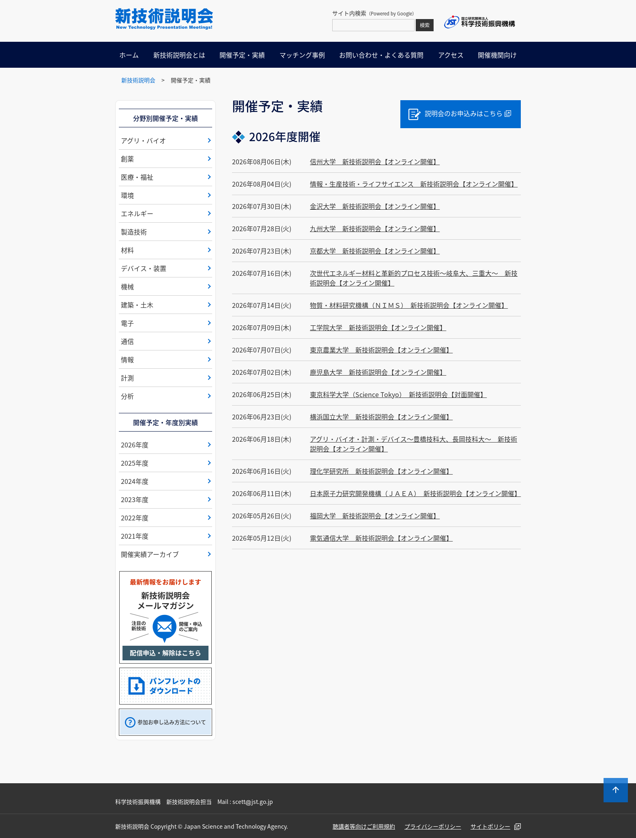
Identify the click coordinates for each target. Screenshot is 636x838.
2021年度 (134, 536)
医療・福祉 (137, 177)
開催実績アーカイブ (150, 554)
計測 (127, 377)
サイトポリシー (490, 826)
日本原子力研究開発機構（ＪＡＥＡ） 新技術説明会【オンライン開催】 (415, 493)
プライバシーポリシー (432, 826)
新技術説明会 (138, 80)
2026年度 (134, 444)
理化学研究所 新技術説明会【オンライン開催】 (381, 471)
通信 (127, 341)
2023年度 (134, 499)
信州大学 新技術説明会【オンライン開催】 (375, 161)
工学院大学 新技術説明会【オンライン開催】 (378, 327)
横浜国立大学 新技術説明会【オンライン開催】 (381, 416)
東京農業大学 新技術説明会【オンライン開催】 (381, 350)
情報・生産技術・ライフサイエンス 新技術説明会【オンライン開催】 (414, 184)
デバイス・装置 (143, 268)
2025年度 (134, 463)
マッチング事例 (302, 55)
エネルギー (137, 213)
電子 (127, 323)
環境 (127, 195)
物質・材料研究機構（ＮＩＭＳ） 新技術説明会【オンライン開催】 (409, 305)
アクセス (451, 55)
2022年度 (134, 517)
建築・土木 (137, 304)
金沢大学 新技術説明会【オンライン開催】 (375, 206)
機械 (127, 286)
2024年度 (134, 481)
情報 (127, 359)
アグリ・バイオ (143, 140)
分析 (127, 396)
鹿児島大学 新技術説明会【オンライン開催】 (378, 372)
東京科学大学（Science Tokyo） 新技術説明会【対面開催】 (398, 394)
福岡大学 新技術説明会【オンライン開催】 (375, 515)
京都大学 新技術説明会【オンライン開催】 (375, 251)
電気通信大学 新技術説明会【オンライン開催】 (381, 538)
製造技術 (134, 231)
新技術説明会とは (179, 55)
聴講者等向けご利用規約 (364, 826)
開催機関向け (497, 55)
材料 (127, 250)
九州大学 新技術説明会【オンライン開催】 (375, 228)
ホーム (129, 55)
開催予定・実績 (242, 55)
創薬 (127, 158)
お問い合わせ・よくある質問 (381, 55)
